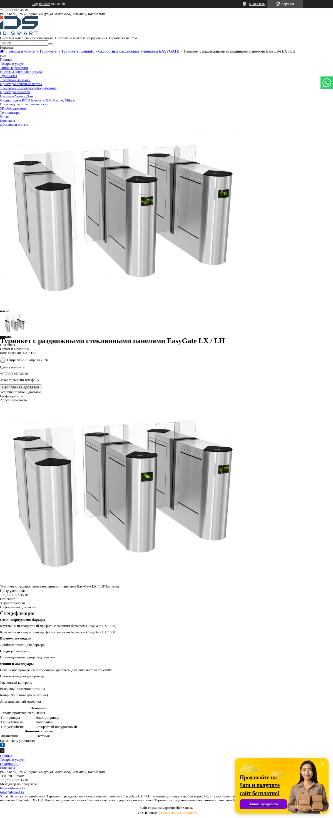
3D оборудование (13, 108)
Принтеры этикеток (15, 92)
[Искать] (50, 44)
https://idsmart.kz (12, 788)
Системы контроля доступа (21, 72)
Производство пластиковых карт (25, 104)
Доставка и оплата (14, 124)
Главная (6, 59)
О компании (9, 764)
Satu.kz (188, 808)
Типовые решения (14, 68)
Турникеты (48, 51)
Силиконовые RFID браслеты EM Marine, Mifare (37, 100)
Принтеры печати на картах (21, 84)
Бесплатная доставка (20, 387)
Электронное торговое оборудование (28, 88)
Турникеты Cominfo (77, 51)
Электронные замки (15, 80)
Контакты (7, 120)
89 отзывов (257, 4)
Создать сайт (41, 4)
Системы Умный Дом (16, 96)
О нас (4, 116)
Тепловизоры (10, 112)
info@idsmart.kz (12, 792)
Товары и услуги (21, 51)
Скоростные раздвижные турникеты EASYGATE (138, 51)
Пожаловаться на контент (179, 813)
